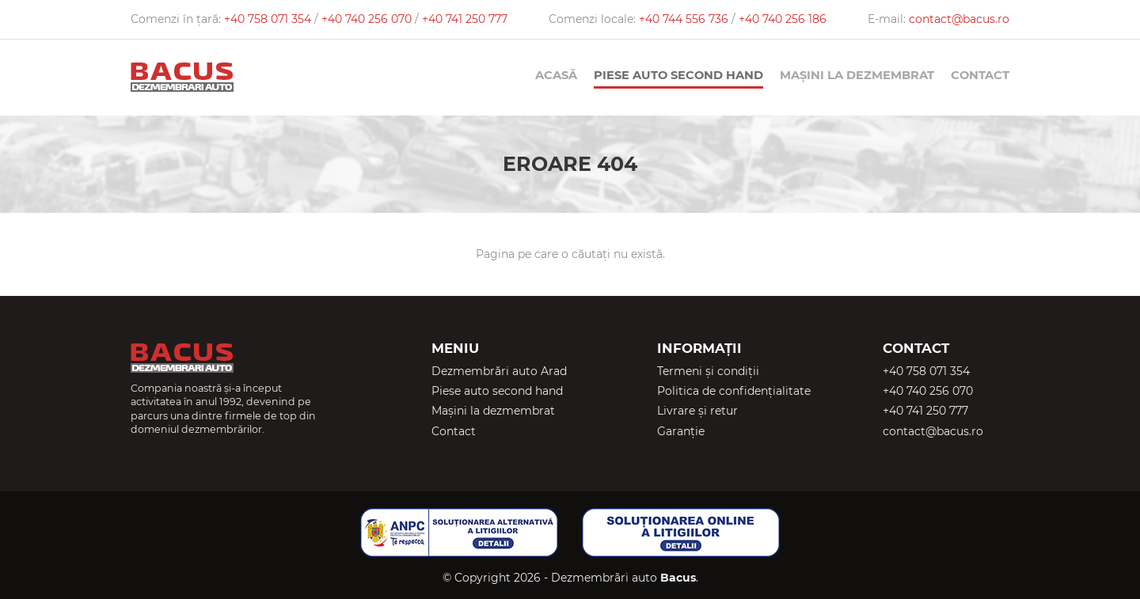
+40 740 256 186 (782, 19)
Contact (980, 75)
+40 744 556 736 (685, 19)
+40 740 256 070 (368, 19)
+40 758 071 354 (269, 19)
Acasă (556, 75)
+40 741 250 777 (464, 19)
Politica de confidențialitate (734, 391)
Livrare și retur (697, 411)
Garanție (681, 431)
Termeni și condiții (708, 371)
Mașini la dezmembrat (857, 75)
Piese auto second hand (678, 75)
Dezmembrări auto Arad (499, 371)
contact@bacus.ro (959, 19)
